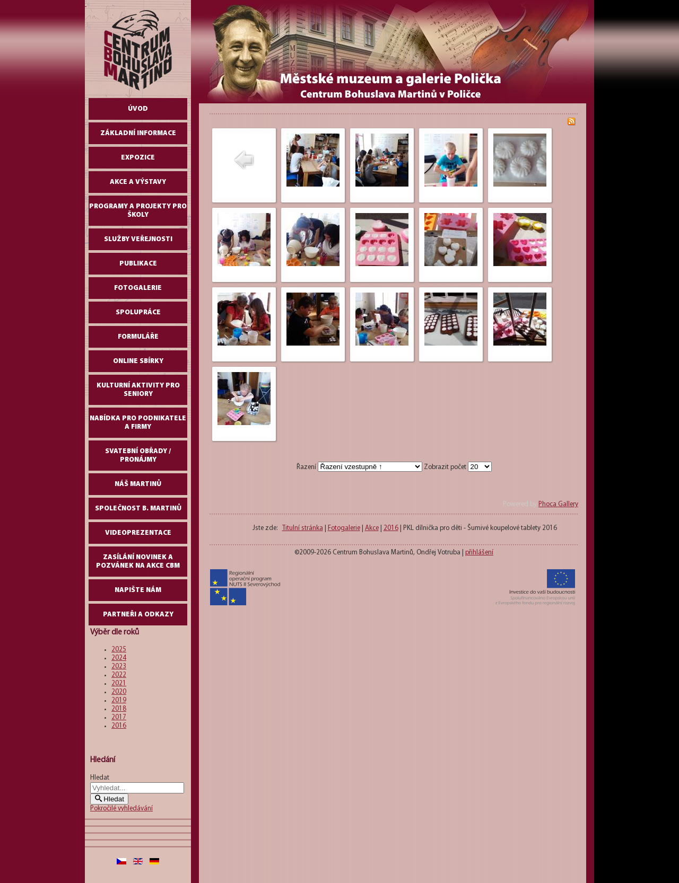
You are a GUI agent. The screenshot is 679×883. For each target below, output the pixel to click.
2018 (118, 708)
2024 (118, 658)
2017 (118, 717)
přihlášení (479, 552)
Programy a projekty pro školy (138, 210)
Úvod (138, 108)
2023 (118, 666)
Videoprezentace (138, 532)
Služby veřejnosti (138, 239)
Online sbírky (138, 361)
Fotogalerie (138, 288)
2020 (118, 691)
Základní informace (138, 133)
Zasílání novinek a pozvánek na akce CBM (138, 561)
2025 (118, 649)
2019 (118, 700)
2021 (118, 683)
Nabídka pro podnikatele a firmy (138, 422)
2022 (118, 675)
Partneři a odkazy (138, 614)
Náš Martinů (138, 484)
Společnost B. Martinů (138, 508)
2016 (118, 725)
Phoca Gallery (558, 504)
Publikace (138, 263)
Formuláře (138, 336)
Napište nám (138, 590)
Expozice (138, 157)
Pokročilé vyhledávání (121, 808)
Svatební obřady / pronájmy (138, 455)
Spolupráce (138, 312)
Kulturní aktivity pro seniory (138, 390)
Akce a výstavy (138, 182)
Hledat (99, 777)
